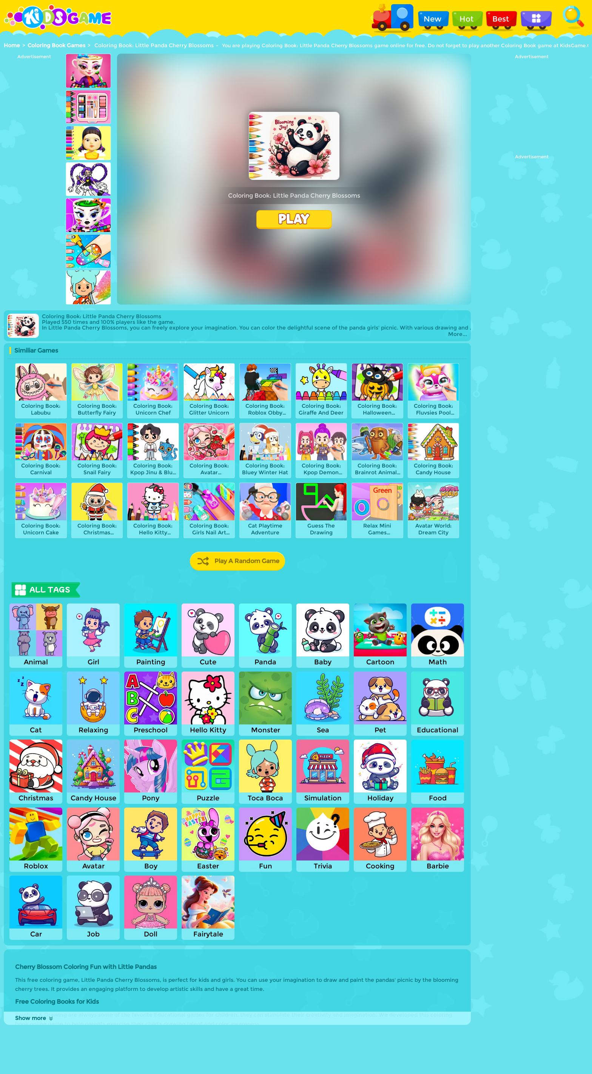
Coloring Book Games (56, 45)
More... (457, 334)
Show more (34, 1018)
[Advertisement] (34, 172)
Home (12, 45)
